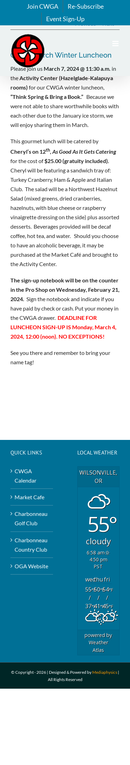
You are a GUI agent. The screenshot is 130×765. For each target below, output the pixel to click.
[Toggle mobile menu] (116, 43)
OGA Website (31, 566)
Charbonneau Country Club (31, 545)
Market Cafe (29, 497)
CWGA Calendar (25, 476)
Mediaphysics (104, 672)
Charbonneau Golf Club (31, 518)
